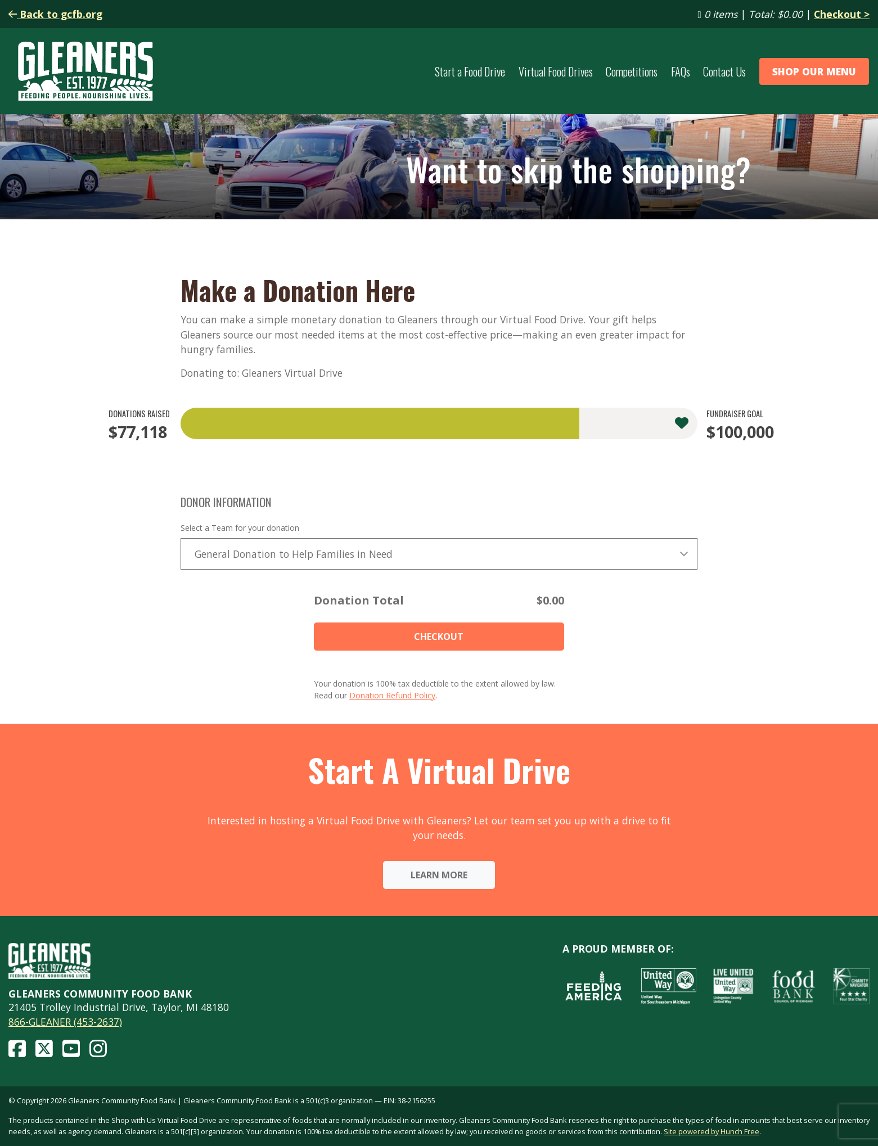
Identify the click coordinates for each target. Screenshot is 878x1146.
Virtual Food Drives (556, 71)
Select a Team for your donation (240, 527)
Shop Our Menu (814, 71)
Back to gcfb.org (55, 14)
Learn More (439, 875)
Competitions (632, 71)
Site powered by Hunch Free (711, 1131)
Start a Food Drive (470, 71)
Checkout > (842, 14)
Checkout (438, 636)
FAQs (680, 71)
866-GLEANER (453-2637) (65, 1021)
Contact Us (724, 71)
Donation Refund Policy (392, 695)
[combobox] (439, 554)
